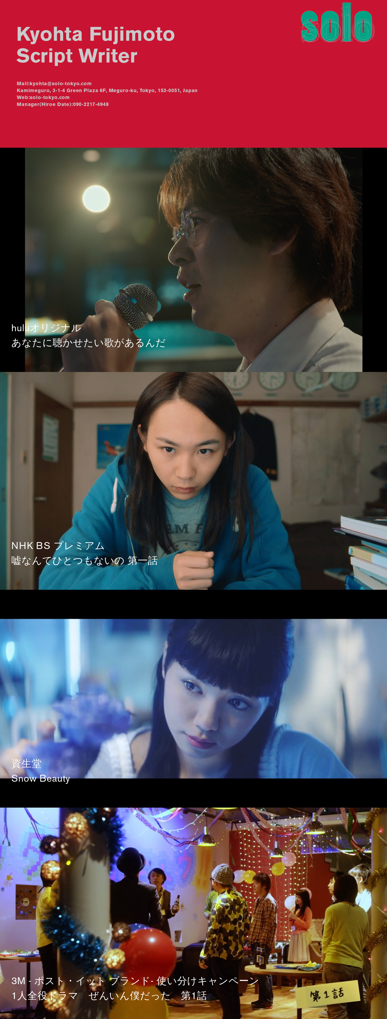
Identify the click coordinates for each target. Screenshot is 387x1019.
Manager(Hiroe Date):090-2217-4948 (63, 104)
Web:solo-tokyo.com (43, 98)
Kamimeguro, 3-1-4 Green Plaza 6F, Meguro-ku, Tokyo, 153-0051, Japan (107, 91)
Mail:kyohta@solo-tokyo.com (54, 84)
